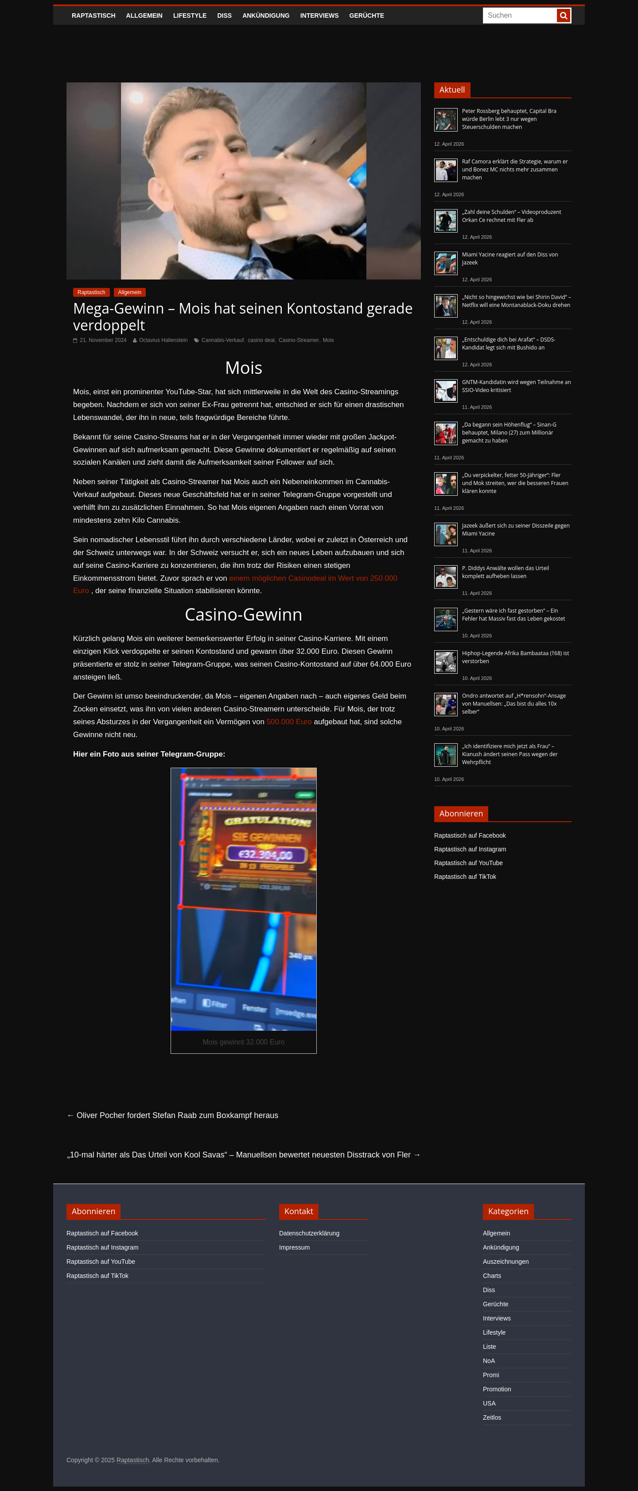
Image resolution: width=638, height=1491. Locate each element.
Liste (489, 1346)
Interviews (319, 15)
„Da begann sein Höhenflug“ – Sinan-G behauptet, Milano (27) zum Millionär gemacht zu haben (509, 432)
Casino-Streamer (299, 340)
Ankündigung (266, 15)
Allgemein (144, 15)
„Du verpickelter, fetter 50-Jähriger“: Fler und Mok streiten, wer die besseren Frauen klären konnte (515, 483)
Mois (328, 340)
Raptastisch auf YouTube (468, 862)
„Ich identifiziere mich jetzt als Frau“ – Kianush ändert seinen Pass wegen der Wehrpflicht (510, 754)
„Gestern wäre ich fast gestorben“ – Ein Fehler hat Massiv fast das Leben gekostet (513, 614)
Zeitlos (492, 1417)
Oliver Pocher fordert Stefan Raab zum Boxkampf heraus (172, 1115)
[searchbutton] (563, 15)
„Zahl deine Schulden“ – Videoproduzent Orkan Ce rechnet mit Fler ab (511, 216)
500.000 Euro (289, 722)
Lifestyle (189, 15)
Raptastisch (94, 15)
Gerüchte (367, 15)
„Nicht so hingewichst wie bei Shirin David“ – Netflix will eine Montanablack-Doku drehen (516, 301)
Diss (224, 15)
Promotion (497, 1389)
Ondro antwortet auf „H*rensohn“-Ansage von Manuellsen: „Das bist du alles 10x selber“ (514, 703)
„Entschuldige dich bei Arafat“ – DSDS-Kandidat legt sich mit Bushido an (509, 343)
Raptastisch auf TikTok (465, 876)
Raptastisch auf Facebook (470, 835)
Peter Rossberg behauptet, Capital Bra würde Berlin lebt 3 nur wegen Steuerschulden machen (509, 119)
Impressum (294, 1247)
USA (489, 1403)
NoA (489, 1360)
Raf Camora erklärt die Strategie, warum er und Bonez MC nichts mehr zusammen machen (515, 169)
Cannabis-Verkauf (223, 340)
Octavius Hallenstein (163, 340)
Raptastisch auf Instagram (470, 849)
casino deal (261, 340)
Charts (492, 1275)
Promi (491, 1374)
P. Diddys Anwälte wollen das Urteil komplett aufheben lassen (505, 572)
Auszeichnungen (506, 1261)
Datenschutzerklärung (309, 1233)
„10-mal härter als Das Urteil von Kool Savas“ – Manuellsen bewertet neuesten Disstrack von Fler (244, 1154)
